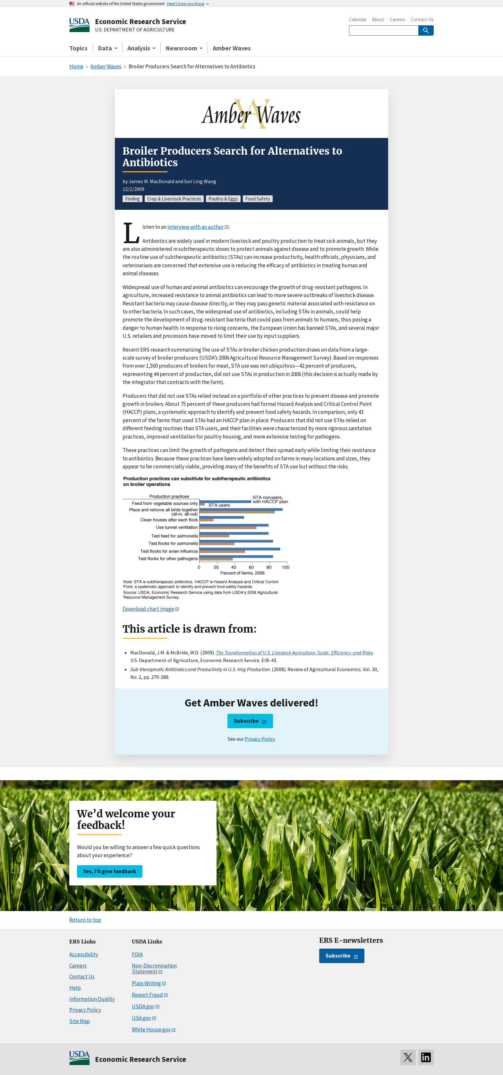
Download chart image (148, 608)
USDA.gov (143, 1006)
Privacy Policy (260, 739)
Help (75, 987)
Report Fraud (147, 994)
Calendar (358, 19)
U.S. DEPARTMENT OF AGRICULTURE (135, 30)
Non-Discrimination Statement (154, 968)
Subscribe (246, 720)
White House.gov (151, 1029)
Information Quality (92, 998)
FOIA (137, 954)
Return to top (85, 919)
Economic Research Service (140, 21)
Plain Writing (146, 983)
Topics (78, 48)
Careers (397, 19)
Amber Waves (232, 48)
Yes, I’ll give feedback (109, 871)
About (378, 19)
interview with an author (195, 226)
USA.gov (141, 1017)
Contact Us (422, 19)
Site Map (79, 1021)
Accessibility (83, 954)
